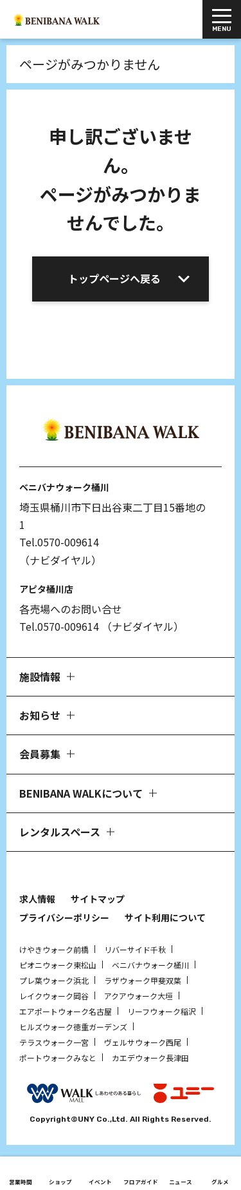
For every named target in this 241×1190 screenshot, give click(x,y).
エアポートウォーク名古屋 (65, 1011)
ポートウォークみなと (57, 1057)
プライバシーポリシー (64, 917)
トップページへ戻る (114, 278)
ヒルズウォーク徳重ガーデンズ (73, 1026)
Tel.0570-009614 (59, 542)
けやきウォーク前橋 (54, 949)
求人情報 (37, 898)
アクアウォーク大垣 (138, 995)
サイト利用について (165, 917)
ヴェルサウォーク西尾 (142, 1042)
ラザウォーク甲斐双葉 (142, 980)
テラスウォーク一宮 (54, 1042)
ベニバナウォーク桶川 (150, 964)
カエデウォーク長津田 (150, 1057)
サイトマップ (98, 898)
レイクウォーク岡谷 (54, 995)
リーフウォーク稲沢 (161, 1011)
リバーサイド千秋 (135, 949)
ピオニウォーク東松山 (57, 964)
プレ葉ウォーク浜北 (54, 980)
